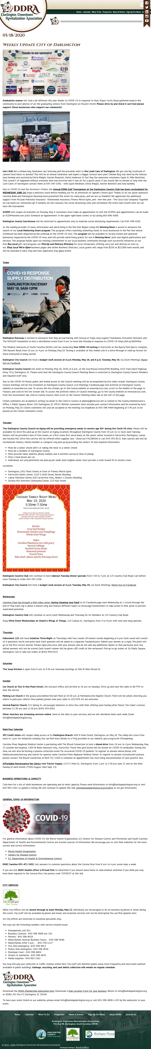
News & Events (99, 11)
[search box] (131, 4)
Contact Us (137, 11)
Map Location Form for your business (87, 990)
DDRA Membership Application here (36, 990)
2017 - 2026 (9, 1044)
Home (58, 11)
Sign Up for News (96, 1014)
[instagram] (147, 16)
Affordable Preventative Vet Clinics (22, 763)
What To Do (76, 11)
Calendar (66, 11)
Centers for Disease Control (22, 854)
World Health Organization (22, 851)
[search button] (140, 4)
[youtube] (147, 20)
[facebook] (147, 3)
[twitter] (147, 7)
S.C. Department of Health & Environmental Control (35, 858)
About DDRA (127, 11)
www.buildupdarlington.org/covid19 (94, 787)
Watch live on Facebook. (123, 584)
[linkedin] (147, 12)
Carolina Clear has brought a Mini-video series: (41, 602)
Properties (86, 11)
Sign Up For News (113, 11)
